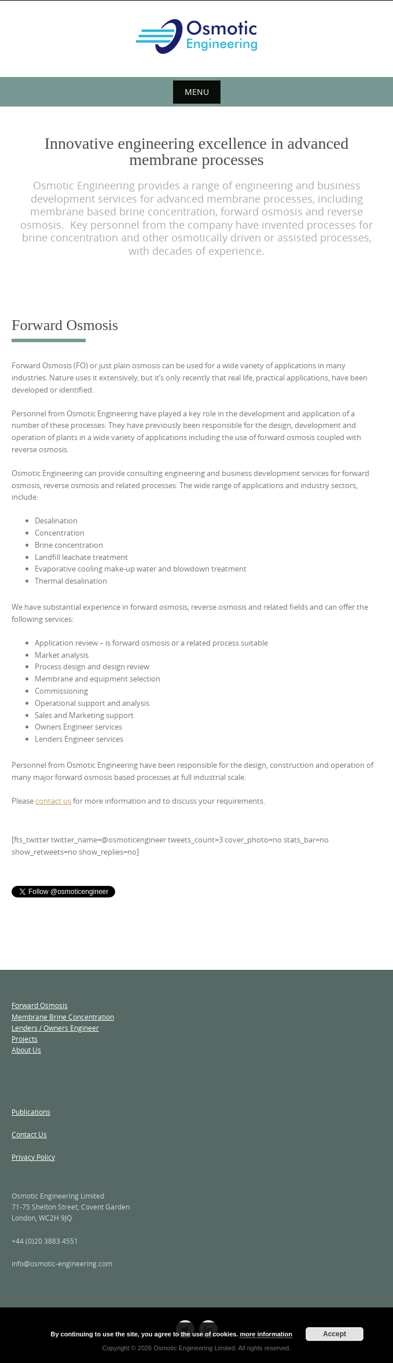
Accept (334, 1334)
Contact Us (29, 1134)
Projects (25, 1038)
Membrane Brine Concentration (63, 1016)
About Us (26, 1049)
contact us (53, 801)
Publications (31, 1111)
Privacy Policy (33, 1157)
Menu (197, 91)
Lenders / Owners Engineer (55, 1027)
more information (266, 1334)
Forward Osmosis (40, 1005)
